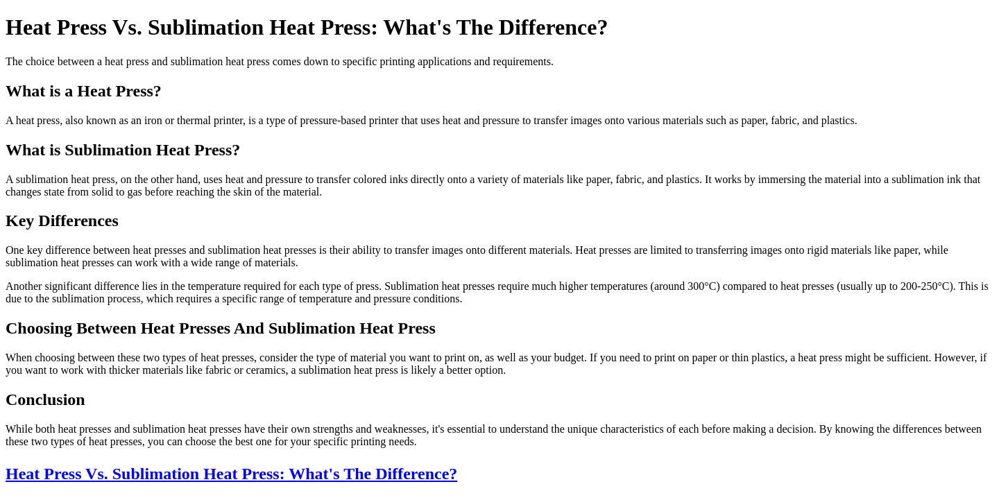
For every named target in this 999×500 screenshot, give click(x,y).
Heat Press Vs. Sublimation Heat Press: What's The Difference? (231, 474)
